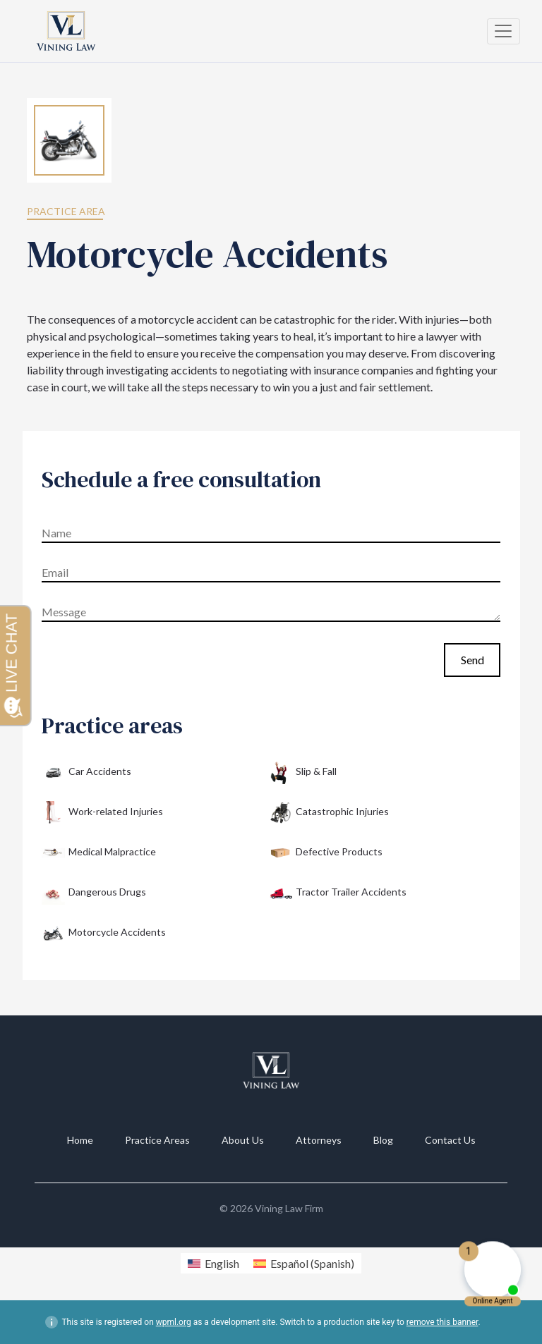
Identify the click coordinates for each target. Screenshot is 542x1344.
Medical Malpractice (99, 853)
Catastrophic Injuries (329, 812)
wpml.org (173, 1322)
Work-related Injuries (102, 812)
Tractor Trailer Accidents (337, 893)
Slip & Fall (303, 772)
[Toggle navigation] (503, 31)
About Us (243, 1140)
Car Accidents (86, 772)
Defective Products (326, 853)
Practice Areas (157, 1140)
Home (80, 1140)
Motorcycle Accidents (104, 933)
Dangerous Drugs (94, 893)
